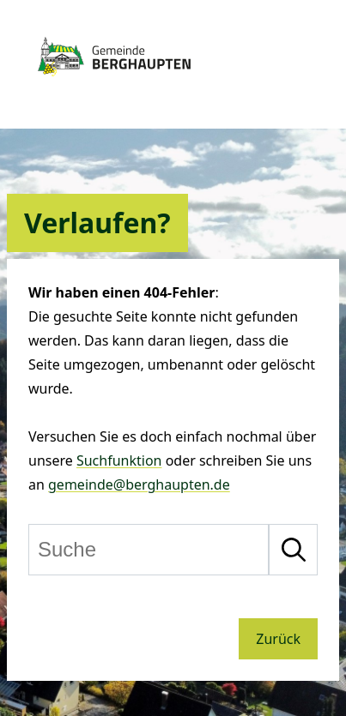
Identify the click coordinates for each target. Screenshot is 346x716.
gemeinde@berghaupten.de (139, 484)
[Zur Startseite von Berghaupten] (114, 81)
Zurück (278, 638)
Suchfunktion (119, 460)
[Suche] (148, 549)
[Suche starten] (293, 549)
